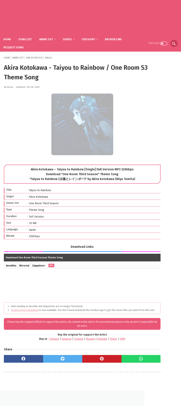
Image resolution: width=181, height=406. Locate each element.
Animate (82, 338)
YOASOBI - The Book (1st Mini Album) (158, 157)
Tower (93, 338)
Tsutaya (58, 338)
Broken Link (116, 34)
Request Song (17, 42)
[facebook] (18, 358)
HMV (102, 338)
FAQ (84, 393)
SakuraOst (93, 400)
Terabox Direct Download (24, 305)
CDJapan (34, 338)
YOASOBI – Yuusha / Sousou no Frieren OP (161, 210)
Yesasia (70, 338)
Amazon (47, 338)
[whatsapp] (106, 358)
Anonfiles (11, 261)
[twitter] (48, 358)
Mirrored (26, 261)
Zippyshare (41, 261)
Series (70, 34)
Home (10, 34)
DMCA (95, 393)
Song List (28, 34)
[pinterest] (77, 358)
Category (92, 34)
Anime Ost (49, 34)
